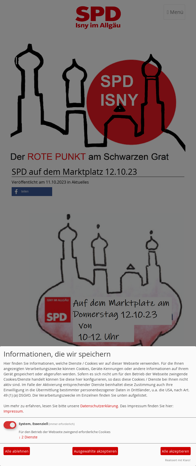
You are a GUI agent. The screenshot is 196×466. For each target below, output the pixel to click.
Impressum (13, 411)
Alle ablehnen (17, 451)
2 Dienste (28, 437)
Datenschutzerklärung (99, 405)
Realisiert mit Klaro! (177, 460)
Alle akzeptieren (175, 451)
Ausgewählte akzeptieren (95, 451)
